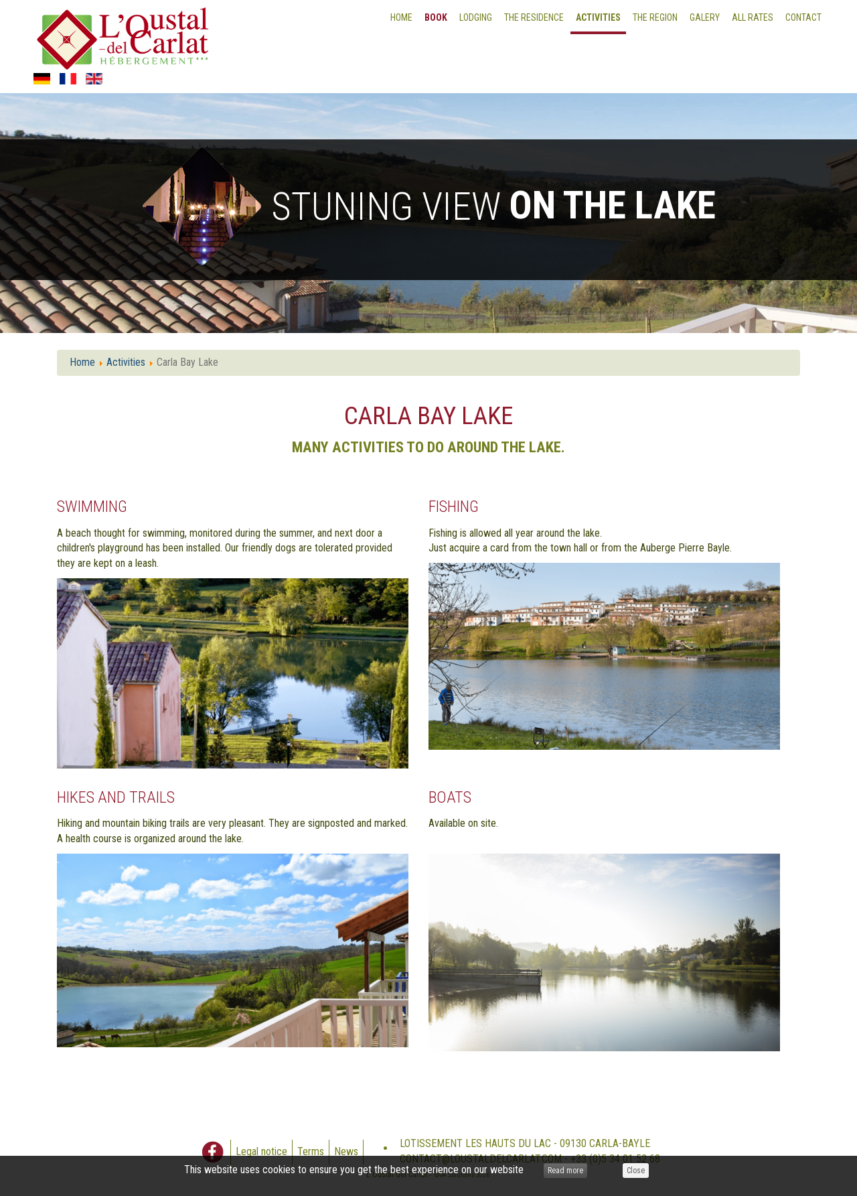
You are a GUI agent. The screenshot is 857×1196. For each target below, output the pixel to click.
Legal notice (261, 1151)
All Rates (752, 17)
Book (435, 17)
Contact (803, 17)
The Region (655, 17)
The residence (534, 17)
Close (636, 1170)
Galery (705, 17)
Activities (598, 17)
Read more (565, 1170)
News (346, 1151)
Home (401, 17)
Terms (310, 1151)
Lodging (475, 17)
